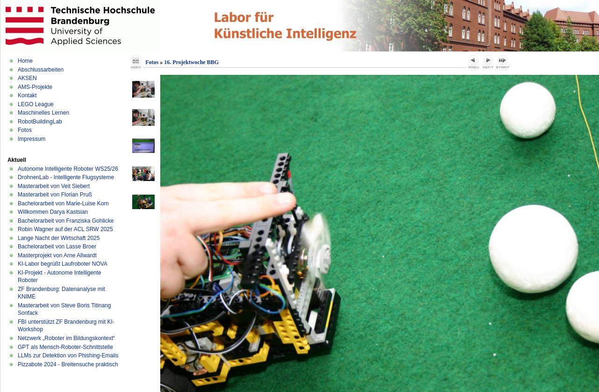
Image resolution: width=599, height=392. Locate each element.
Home (25, 61)
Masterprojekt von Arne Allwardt (57, 255)
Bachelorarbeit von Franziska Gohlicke (66, 221)
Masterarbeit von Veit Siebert (54, 186)
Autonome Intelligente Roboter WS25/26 (68, 169)
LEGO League (36, 104)
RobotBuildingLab (40, 121)
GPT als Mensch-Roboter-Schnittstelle (65, 347)
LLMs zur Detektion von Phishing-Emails (68, 355)
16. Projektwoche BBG (191, 62)
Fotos (25, 130)
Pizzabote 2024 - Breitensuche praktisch (68, 364)
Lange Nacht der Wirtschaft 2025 (59, 238)
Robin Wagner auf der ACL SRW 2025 (65, 229)
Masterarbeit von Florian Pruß (55, 194)
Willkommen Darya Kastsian (53, 212)
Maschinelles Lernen (43, 112)
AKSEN (27, 78)
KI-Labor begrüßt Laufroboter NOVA (62, 264)
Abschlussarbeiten (41, 69)
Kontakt (27, 95)
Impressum (31, 139)
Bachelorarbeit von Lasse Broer (57, 246)
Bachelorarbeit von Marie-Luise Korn (63, 203)
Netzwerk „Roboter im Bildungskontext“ (66, 338)
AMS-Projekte (35, 87)
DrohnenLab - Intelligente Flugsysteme (66, 177)
